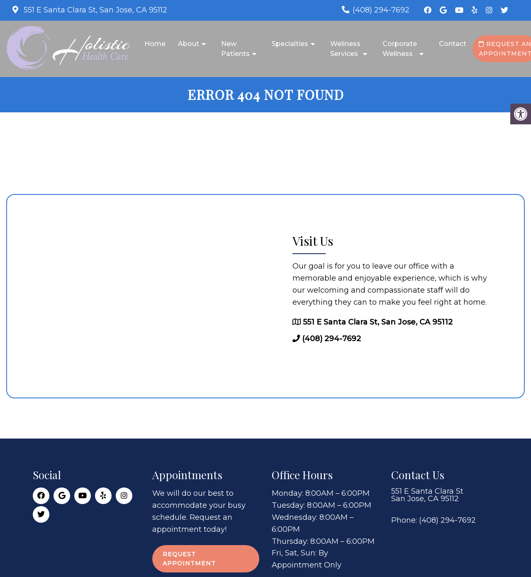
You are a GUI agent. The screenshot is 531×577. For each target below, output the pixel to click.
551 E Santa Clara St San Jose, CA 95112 (427, 494)
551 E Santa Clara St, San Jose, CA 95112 (94, 10)
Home (155, 44)
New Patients (235, 49)
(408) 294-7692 (381, 10)
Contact (452, 44)
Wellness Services (345, 49)
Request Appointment (189, 558)
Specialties (290, 44)
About (188, 44)
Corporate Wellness (399, 49)
